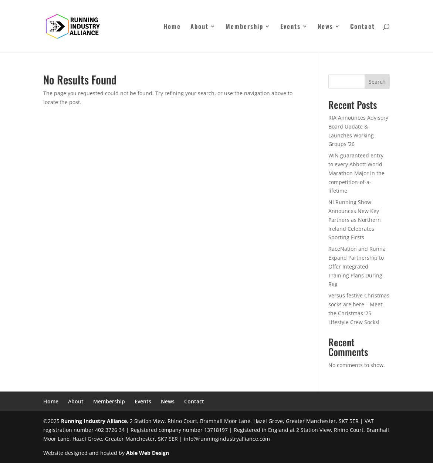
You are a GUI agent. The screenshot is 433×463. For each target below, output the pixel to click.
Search (377, 81)
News (325, 27)
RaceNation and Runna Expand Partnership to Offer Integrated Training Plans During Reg (357, 266)
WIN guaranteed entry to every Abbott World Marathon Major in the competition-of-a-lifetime (356, 173)
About (199, 27)
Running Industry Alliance (94, 420)
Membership (244, 27)
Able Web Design (147, 452)
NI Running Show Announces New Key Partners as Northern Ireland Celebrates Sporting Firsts (354, 220)
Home (172, 27)
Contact (362, 27)
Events (290, 27)
